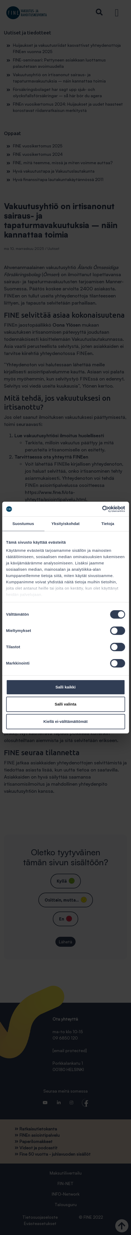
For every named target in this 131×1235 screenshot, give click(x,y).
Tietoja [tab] (107, 523)
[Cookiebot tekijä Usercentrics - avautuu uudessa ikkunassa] (102, 509)
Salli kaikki (65, 687)
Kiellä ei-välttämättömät (65, 721)
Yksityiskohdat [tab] (65, 523)
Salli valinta (65, 704)
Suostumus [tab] (23, 523)
